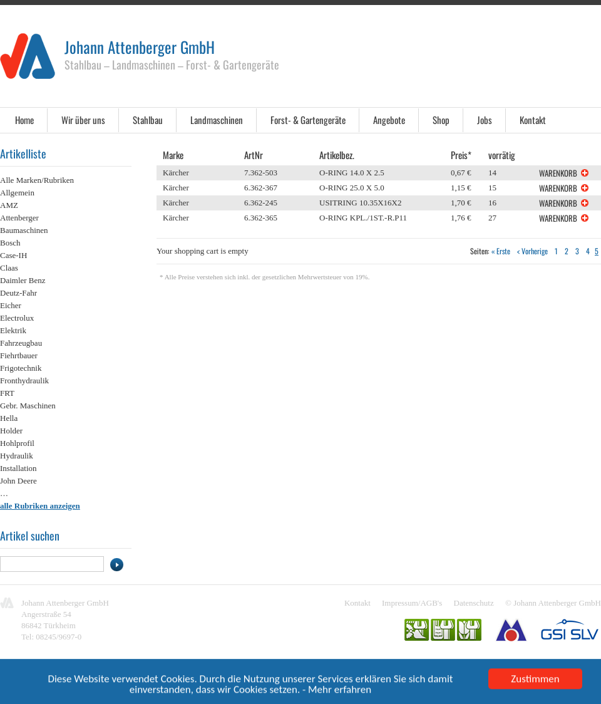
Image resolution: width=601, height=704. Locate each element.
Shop (441, 120)
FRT (7, 393)
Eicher (10, 305)
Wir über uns (83, 120)
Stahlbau (148, 120)
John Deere (18, 480)
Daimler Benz (23, 280)
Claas (9, 267)
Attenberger (19, 217)
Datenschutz (474, 603)
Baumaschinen (24, 230)
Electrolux (17, 318)
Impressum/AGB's (412, 603)
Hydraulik (16, 455)
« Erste (500, 251)
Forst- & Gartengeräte (308, 120)
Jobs (484, 120)
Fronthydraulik (24, 380)
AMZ (9, 205)
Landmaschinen (216, 120)
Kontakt (533, 120)
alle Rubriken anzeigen (40, 505)
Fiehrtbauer (19, 355)
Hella (9, 418)
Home (24, 120)
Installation (18, 468)
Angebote (389, 120)
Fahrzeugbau (21, 343)
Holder (11, 430)
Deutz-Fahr (18, 293)
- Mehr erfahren (336, 691)
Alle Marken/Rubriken (37, 180)
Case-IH (13, 255)
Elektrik (13, 330)
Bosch (10, 242)
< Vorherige (532, 251)
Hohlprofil (17, 443)
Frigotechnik (20, 368)
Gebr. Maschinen (28, 405)
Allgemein (17, 192)
